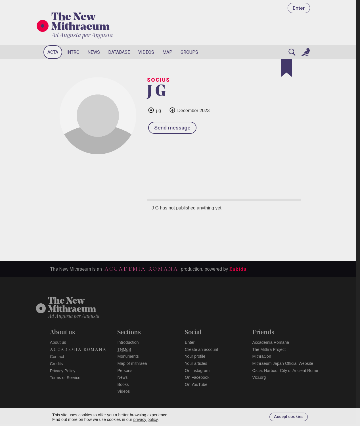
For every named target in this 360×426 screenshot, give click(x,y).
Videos (146, 52)
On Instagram (197, 370)
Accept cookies (289, 416)
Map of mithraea (132, 363)
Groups (189, 52)
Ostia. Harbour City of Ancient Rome (285, 370)
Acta (52, 52)
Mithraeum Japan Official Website (282, 363)
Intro (72, 52)
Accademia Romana (141, 269)
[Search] (292, 52)
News (93, 52)
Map (167, 52)
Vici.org (259, 377)
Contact (57, 356)
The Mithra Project (269, 349)
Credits (56, 363)
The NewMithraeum (72, 305)
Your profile (195, 356)
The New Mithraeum (80, 22)
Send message (172, 127)
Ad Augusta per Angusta (82, 35)
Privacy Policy (63, 371)
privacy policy (145, 419)
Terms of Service (65, 377)
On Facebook (197, 377)
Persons (124, 370)
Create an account (201, 349)
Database (119, 52)
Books (123, 384)
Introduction (128, 342)
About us (58, 342)
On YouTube (196, 384)
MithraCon (261, 356)
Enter (299, 8)
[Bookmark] (286, 68)
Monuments (128, 356)
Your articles (196, 363)
